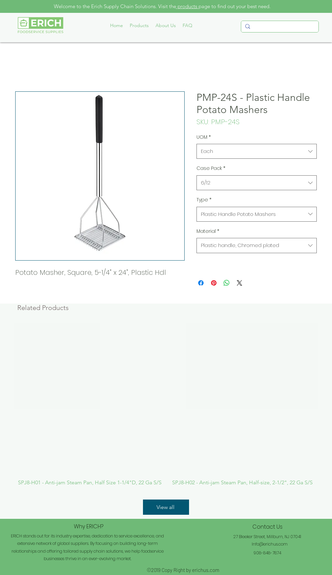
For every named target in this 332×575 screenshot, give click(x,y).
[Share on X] (239, 283)
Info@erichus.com (270, 544)
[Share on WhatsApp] (227, 283)
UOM (203, 137)
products (187, 6)
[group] (166, 404)
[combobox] (256, 151)
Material (207, 231)
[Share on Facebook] (201, 283)
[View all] (166, 507)
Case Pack (210, 168)
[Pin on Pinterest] (214, 283)
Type (203, 199)
